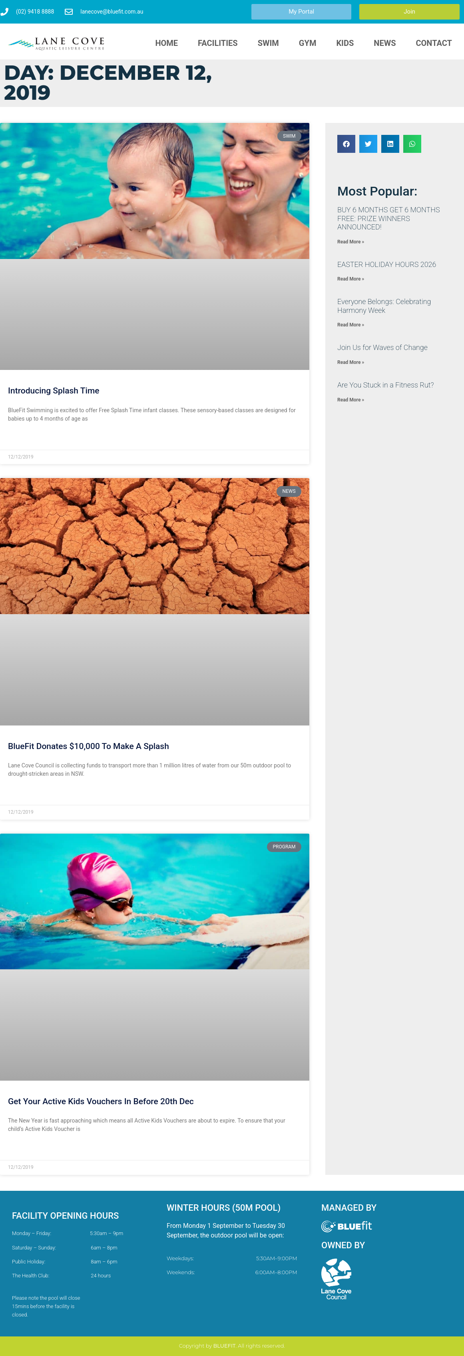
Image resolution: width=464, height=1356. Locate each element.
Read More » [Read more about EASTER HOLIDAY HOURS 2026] (350, 279)
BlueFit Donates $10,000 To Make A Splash (88, 746)
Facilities (218, 43)
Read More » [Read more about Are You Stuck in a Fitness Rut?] (350, 400)
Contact (434, 43)
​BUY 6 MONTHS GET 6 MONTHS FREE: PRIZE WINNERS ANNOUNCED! (388, 218)
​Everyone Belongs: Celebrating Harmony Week (384, 305)
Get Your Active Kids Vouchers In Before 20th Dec (101, 1101)
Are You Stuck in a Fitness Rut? (385, 385)
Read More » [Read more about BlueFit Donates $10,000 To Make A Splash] (23, 793)
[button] (346, 144)
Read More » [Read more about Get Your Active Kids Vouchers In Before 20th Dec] (23, 1148)
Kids (345, 43)
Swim (268, 43)
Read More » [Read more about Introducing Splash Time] (23, 438)
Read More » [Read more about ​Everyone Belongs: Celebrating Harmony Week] (350, 325)
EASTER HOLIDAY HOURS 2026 (386, 264)
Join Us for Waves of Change (382, 347)
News (385, 43)
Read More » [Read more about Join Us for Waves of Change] (350, 362)
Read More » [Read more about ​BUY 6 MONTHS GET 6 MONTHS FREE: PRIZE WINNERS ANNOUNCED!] (350, 242)
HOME (166, 43)
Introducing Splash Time (53, 390)
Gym (308, 43)
